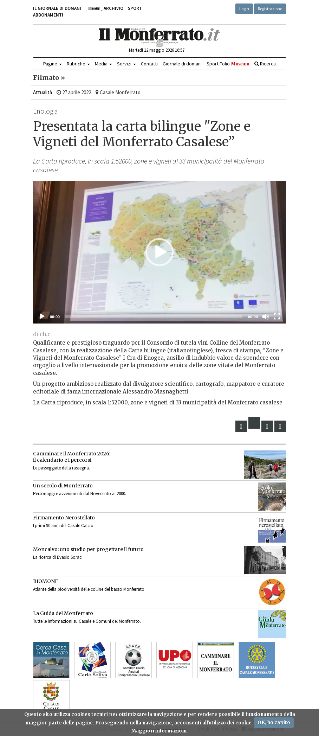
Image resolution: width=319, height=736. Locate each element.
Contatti (149, 63)
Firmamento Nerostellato (64, 517)
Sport (135, 8)
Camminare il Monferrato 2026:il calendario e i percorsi (71, 456)
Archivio (104, 8)
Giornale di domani (182, 63)
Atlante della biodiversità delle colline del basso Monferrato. (89, 589)
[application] (159, 252)
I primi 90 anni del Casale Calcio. (64, 526)
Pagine (52, 63)
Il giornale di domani (57, 8)
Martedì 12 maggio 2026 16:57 (156, 50)
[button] (159, 252)
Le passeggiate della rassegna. (61, 468)
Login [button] (244, 8)
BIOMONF (45, 581)
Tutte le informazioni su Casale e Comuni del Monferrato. (87, 621)
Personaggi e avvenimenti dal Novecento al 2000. (79, 494)
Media (103, 63)
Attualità (42, 92)
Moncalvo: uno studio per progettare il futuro (88, 549)
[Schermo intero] (276, 316)
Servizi (126, 63)
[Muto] (265, 316)
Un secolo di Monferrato (63, 485)
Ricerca (265, 63)
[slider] (153, 316)
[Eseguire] (42, 316)
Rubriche (78, 63)
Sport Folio (228, 63)
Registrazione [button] (270, 8)
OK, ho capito (274, 722)
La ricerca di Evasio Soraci (58, 557)
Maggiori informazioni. (159, 731)
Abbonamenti (48, 15)
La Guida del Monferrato (63, 613)
